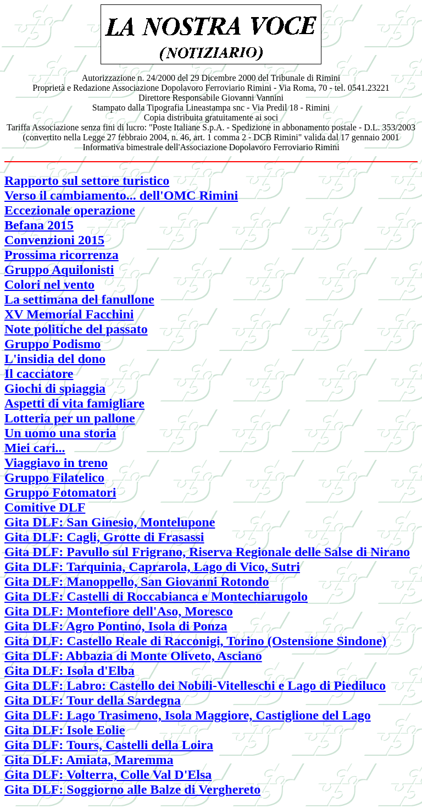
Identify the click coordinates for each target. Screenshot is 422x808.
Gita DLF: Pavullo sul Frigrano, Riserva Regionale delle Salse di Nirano (207, 552)
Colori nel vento (49, 284)
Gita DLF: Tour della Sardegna (92, 700)
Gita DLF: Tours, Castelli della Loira (108, 745)
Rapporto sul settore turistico (86, 180)
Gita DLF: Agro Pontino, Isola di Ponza (115, 626)
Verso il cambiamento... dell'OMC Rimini (121, 195)
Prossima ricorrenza (61, 255)
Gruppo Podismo (52, 344)
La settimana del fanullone (79, 299)
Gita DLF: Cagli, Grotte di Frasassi (104, 537)
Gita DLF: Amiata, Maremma (89, 759)
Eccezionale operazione (69, 210)
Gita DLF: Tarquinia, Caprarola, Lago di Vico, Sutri (152, 566)
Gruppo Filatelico (54, 477)
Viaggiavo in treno (56, 462)
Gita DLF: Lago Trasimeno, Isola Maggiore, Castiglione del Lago (187, 715)
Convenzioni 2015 (54, 240)
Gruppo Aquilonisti (59, 269)
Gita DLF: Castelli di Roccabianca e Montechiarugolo (156, 596)
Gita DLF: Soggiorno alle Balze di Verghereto (132, 789)
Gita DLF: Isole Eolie (64, 730)
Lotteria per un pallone (69, 418)
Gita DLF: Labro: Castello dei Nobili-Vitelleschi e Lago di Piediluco (195, 685)
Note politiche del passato (76, 329)
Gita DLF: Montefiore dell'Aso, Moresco (118, 611)
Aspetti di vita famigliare (74, 403)
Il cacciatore (39, 373)
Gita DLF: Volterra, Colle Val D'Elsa (108, 774)
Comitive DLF (44, 507)
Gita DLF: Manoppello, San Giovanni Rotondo (136, 581)
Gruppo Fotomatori (60, 492)
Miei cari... (34, 448)
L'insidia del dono (55, 358)
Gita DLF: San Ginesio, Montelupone (109, 522)
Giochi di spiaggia (55, 388)
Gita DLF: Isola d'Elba (69, 670)
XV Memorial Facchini (69, 314)
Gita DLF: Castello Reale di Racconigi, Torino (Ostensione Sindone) (195, 641)
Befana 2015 (39, 225)
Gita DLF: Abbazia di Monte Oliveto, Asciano (133, 655)
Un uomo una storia (60, 433)
